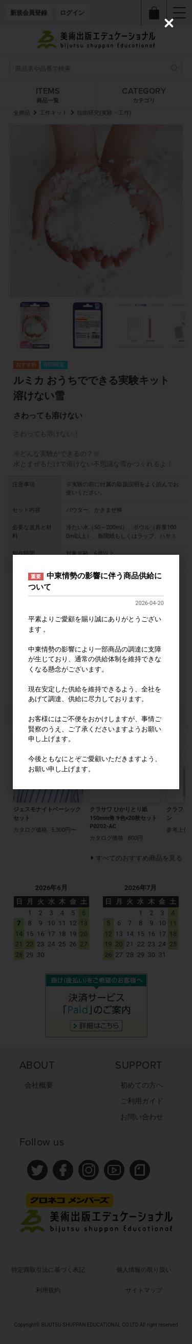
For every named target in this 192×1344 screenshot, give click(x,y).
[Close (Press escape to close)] (169, 23)
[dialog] (96, 672)
